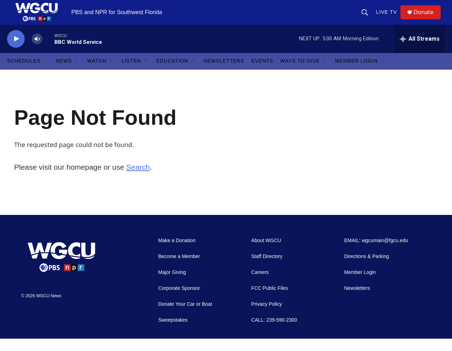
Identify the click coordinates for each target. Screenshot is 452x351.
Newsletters (223, 73)
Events (262, 73)
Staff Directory (266, 268)
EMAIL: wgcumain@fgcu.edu (376, 253)
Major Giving (172, 284)
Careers (260, 284)
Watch (97, 73)
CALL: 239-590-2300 (274, 332)
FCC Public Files (269, 300)
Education (172, 73)
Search (138, 179)
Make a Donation (177, 253)
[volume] (37, 51)
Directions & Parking (366, 268)
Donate (427, 18)
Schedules (24, 73)
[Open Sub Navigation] (46, 73)
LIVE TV (389, 18)
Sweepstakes (173, 332)
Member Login (356, 73)
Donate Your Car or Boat (185, 316)
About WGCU (266, 253)
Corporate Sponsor (179, 300)
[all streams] (419, 51)
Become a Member (179, 268)
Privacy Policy (266, 316)
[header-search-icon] (367, 18)
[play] (16, 51)
